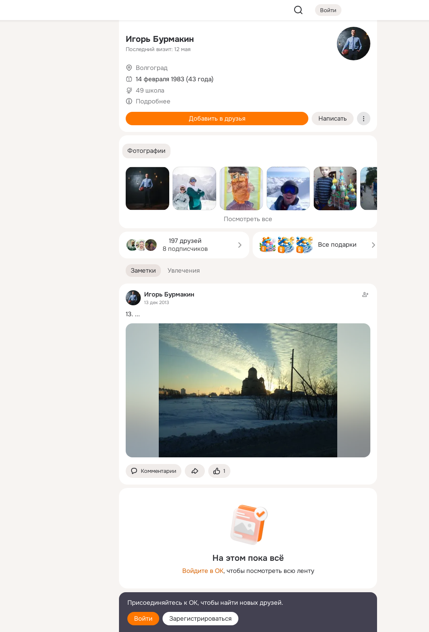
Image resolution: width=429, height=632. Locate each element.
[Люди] (57, 77)
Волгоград (152, 68)
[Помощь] (20, 150)
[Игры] (93, 113)
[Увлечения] (57, 40)
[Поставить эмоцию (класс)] (219, 471)
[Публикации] (20, 77)
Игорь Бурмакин (160, 39)
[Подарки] (20, 113)
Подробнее (153, 101)
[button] (146, 151)
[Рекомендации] (57, 150)
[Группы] (93, 40)
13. (129, 314)
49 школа (150, 90)
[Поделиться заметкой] (195, 471)
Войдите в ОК (202, 571)
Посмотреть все (248, 219)
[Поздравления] (57, 113)
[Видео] (93, 77)
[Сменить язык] (57, 585)
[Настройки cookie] (57, 621)
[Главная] (20, 40)
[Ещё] (57, 567)
